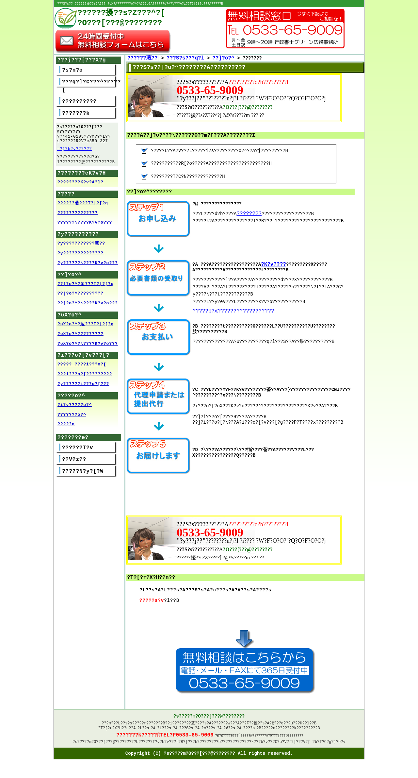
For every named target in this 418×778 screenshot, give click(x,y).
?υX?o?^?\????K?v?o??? (87, 348)
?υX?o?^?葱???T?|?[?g (85, 329)
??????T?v (77, 452)
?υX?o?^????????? (80, 339)
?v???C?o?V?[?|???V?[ (286, 747)
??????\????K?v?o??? (84, 227)
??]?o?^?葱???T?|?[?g (85, 289)
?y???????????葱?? (81, 248)
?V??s (229, 731)
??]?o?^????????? (80, 298)
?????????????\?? (239, 747)
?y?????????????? (80, 258)
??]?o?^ (223, 58)
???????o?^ (71, 419)
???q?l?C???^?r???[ (91, 86)
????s (249, 731)
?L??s (143, 731)
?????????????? (77, 218)
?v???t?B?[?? (178, 747)
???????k (76, 113)
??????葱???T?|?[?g (82, 208)
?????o (66, 429)
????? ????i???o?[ (81, 369)
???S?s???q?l (185, 58)
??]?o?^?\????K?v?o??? (87, 308)
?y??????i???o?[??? (83, 389)
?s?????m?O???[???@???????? (103, 747)
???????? (249, 214)
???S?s (186, 731)
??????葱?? (142, 58)
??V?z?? (74, 464)
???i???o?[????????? (84, 379)
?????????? (79, 102)
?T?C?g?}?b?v (331, 747)
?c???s (208, 731)
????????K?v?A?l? (80, 187)
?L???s (164, 731)
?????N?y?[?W (83, 476)
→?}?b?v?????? (74, 152)
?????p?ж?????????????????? (233, 312)
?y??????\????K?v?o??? (87, 268)
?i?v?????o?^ (74, 410)
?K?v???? (273, 265)
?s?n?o (72, 70)
